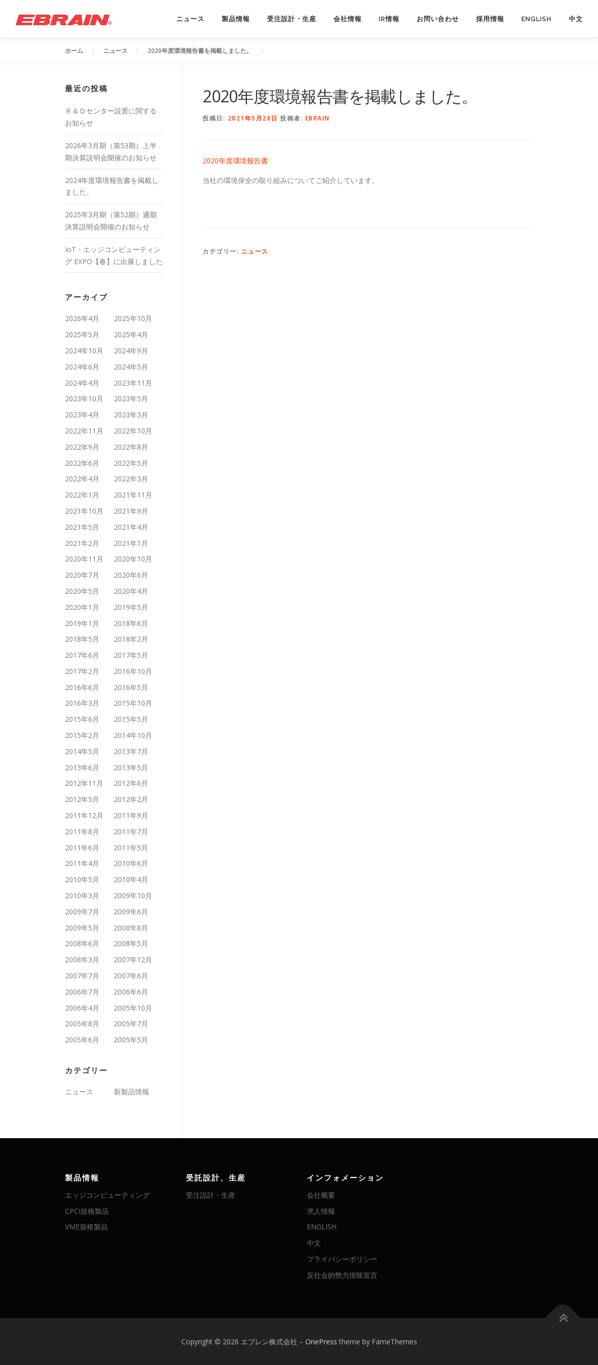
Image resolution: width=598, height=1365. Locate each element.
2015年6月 (82, 719)
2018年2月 (131, 639)
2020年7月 (82, 575)
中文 (576, 19)
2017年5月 (131, 655)
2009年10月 (133, 895)
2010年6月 (131, 863)
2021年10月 (84, 511)
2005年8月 (82, 1023)
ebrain (317, 118)
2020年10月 (133, 559)
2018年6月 (131, 623)
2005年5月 (131, 1039)
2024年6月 (82, 366)
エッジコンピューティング (107, 1195)
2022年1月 (82, 495)
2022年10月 (133, 431)
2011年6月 (82, 847)
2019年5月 (131, 607)
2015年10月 (133, 703)
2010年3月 (82, 895)
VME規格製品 (86, 1226)
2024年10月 (84, 350)
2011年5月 (131, 847)
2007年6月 (131, 975)
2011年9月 (131, 815)
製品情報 (236, 19)
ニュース (190, 19)
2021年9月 (131, 511)
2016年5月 (131, 687)
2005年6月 (82, 1039)
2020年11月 (84, 559)
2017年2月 (82, 671)
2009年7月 (82, 911)
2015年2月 (82, 735)
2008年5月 (131, 943)
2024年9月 (131, 350)
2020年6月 (131, 575)
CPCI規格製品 (87, 1211)
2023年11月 (133, 383)
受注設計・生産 (291, 19)
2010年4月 (131, 879)
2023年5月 (131, 398)
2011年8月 (82, 831)
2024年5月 (131, 366)
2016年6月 (82, 687)
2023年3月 (131, 414)
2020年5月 (82, 591)
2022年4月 (82, 478)
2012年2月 (131, 799)
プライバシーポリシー (342, 1259)
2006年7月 (82, 992)
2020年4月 (131, 591)
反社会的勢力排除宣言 (342, 1275)
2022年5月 (131, 463)
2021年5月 (82, 527)
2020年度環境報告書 (235, 160)
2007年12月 (133, 959)
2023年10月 (84, 398)
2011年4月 (82, 863)
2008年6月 (82, 943)
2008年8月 (131, 928)
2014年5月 (82, 751)
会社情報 (348, 19)
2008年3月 (82, 959)
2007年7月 (82, 975)
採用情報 (490, 19)
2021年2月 (82, 543)
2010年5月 (82, 879)
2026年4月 (82, 318)
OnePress (321, 1341)
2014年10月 (133, 735)
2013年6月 (82, 767)
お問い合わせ (438, 19)
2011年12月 (84, 815)
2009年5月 (82, 928)
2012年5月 (82, 799)
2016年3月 (82, 703)
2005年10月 (133, 1008)
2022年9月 (82, 447)
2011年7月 (131, 831)
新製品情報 (131, 1091)
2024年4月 (82, 383)
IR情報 (389, 19)
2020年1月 (82, 607)
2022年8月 (131, 447)
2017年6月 (82, 655)
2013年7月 (131, 751)
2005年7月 (131, 1023)
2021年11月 (133, 495)
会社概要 (321, 1195)
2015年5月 (131, 719)
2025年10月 (133, 318)
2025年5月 (82, 334)
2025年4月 (131, 334)
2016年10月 (133, 671)
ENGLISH (536, 19)
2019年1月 (82, 623)
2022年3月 (131, 478)
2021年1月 (131, 543)
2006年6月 (131, 992)
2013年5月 (131, 767)
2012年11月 (84, 783)
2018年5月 (82, 639)
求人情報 (321, 1211)
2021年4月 (131, 527)
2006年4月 (82, 1008)
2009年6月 (131, 911)
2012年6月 (131, 783)
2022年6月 (82, 463)
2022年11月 (84, 431)
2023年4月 (82, 414)
